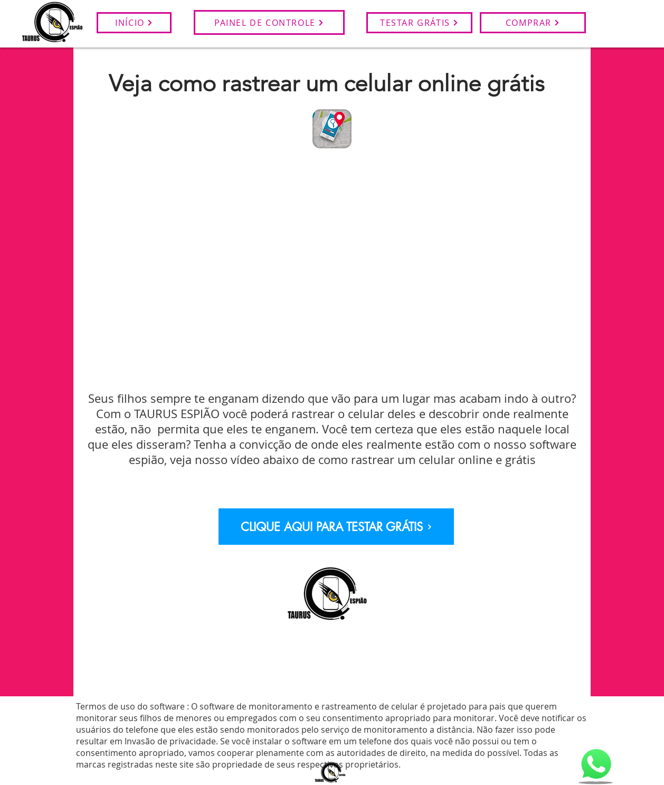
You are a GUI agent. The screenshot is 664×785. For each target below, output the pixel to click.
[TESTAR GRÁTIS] (419, 22)
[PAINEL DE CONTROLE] (269, 22)
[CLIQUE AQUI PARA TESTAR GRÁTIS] (336, 526)
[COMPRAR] (533, 22)
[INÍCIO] (134, 22)
